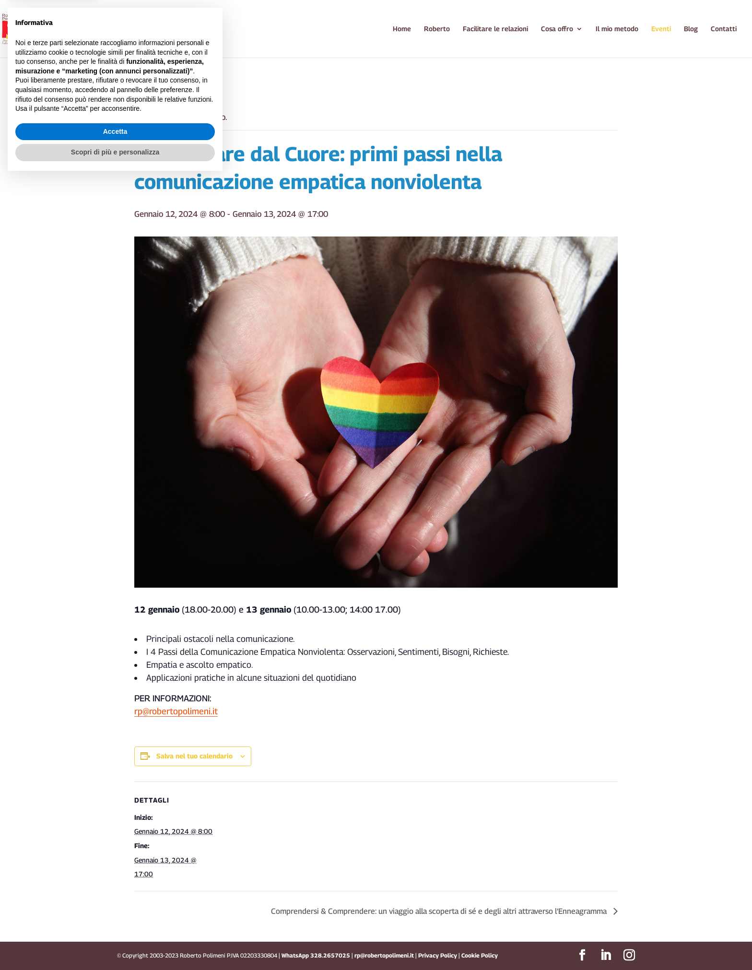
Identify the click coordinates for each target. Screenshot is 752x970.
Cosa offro (557, 29)
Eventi (661, 29)
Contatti (724, 29)
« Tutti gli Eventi (163, 83)
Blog (691, 29)
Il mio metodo (617, 29)
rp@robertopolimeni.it (176, 711)
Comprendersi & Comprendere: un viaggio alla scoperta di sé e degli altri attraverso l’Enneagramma (440, 911)
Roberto (437, 29)
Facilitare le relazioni (495, 29)
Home (402, 29)
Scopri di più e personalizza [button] (115, 943)
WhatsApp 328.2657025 (316, 955)
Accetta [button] (115, 923)
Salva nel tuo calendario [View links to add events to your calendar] (194, 756)
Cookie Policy (479, 955)
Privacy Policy (438, 955)
